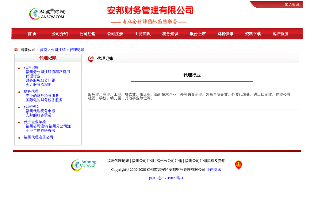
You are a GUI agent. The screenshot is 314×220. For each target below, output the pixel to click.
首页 (43, 50)
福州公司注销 (143, 161)
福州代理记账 (118, 161)
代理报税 (31, 107)
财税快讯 (225, 33)
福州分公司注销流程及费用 (48, 72)
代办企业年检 (35, 122)
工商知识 (143, 33)
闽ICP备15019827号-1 (166, 178)
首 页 (32, 33)
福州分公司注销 (169, 161)
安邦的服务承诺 (39, 115)
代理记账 (77, 50)
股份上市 (198, 33)
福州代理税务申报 (40, 111)
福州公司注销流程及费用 (205, 161)
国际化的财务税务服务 (44, 100)
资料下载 (253, 33)
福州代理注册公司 (38, 137)
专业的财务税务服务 (42, 96)
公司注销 (87, 33)
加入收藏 (292, 4)
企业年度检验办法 (40, 130)
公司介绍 (60, 33)
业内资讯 (213, 169)
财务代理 (31, 91)
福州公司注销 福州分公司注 (48, 126)
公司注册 (115, 33)
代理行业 (33, 76)
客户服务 (281, 33)
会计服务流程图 (39, 84)
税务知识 (170, 33)
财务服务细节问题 (40, 80)
